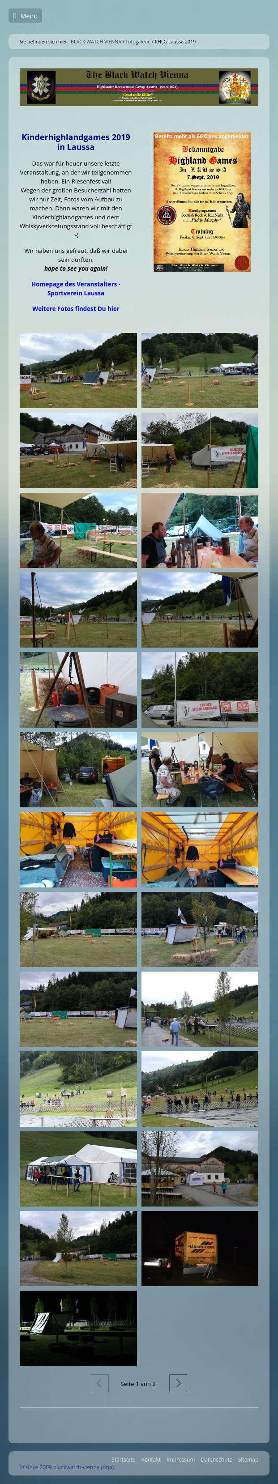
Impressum (181, 1459)
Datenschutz (216, 1459)
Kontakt (151, 1459)
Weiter (178, 1383)
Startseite (123, 1459)
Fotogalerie (138, 41)
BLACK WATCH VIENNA (96, 41)
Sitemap (248, 1459)
